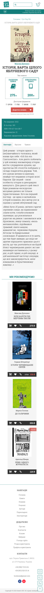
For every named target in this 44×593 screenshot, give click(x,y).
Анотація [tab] (7, 144)
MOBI (26, 104)
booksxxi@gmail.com (22, 576)
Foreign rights (22, 540)
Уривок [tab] (28, 144)
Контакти (22, 530)
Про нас (22, 526)
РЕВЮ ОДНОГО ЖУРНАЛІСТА (22, 463)
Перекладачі (22, 512)
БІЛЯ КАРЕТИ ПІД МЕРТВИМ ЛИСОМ (22, 317)
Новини (22, 502)
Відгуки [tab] (18, 144)
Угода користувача (22, 544)
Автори (22, 509)
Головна (22, 495)
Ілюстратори (22, 516)
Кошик (22, 533)
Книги (22, 498)
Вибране (22, 537)
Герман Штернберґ (22, 362)
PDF (34, 104)
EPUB (10, 104)
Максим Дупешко (22, 64)
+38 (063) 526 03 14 (22, 570)
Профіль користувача (22, 547)
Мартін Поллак (22, 411)
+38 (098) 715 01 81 (22, 567)
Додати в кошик (19, 110)
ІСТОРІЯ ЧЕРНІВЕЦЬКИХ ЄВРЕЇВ (22, 366)
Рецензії (22, 505)
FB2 (18, 104)
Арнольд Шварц (22, 459)
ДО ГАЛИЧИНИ (22, 413)
